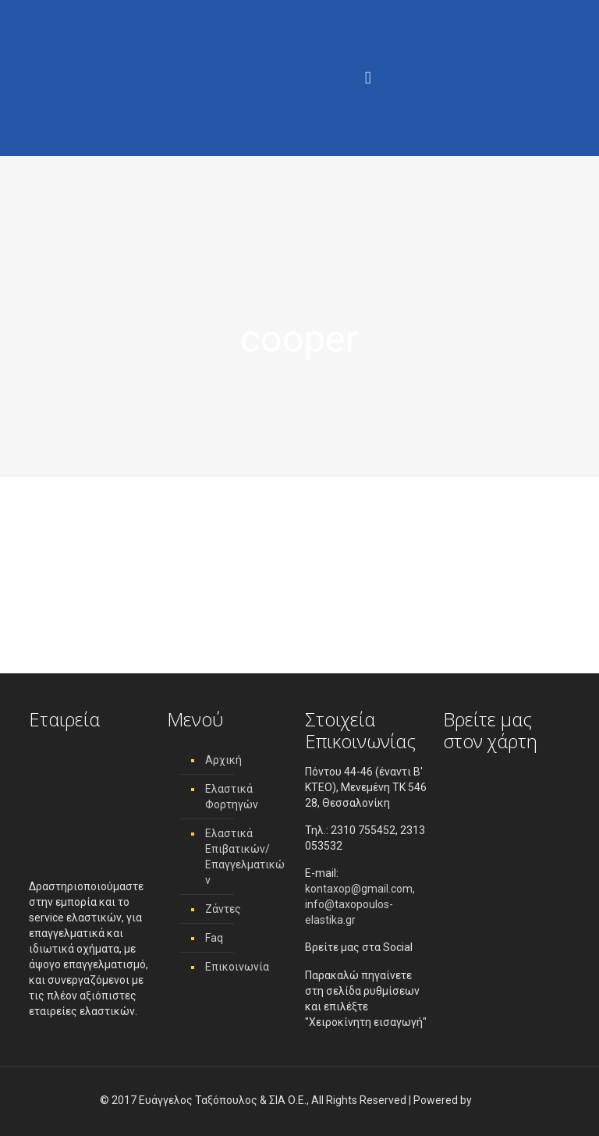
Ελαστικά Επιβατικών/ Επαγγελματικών (245, 856)
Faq (214, 938)
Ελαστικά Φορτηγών (231, 797)
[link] (486, 1100)
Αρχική (223, 760)
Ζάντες (223, 909)
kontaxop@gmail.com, (360, 888)
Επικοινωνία (237, 966)
